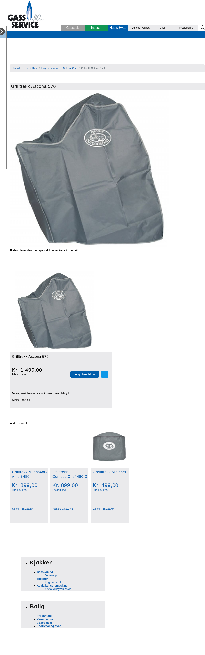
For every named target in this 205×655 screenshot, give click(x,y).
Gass (162, 27)
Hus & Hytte (118, 27)
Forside (17, 68)
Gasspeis (73, 27)
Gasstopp (51, 575)
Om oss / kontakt (141, 27)
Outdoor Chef (70, 68)
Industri (96, 27)
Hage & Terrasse (50, 68)
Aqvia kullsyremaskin (58, 589)
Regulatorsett (53, 582)
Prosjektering (186, 27)
